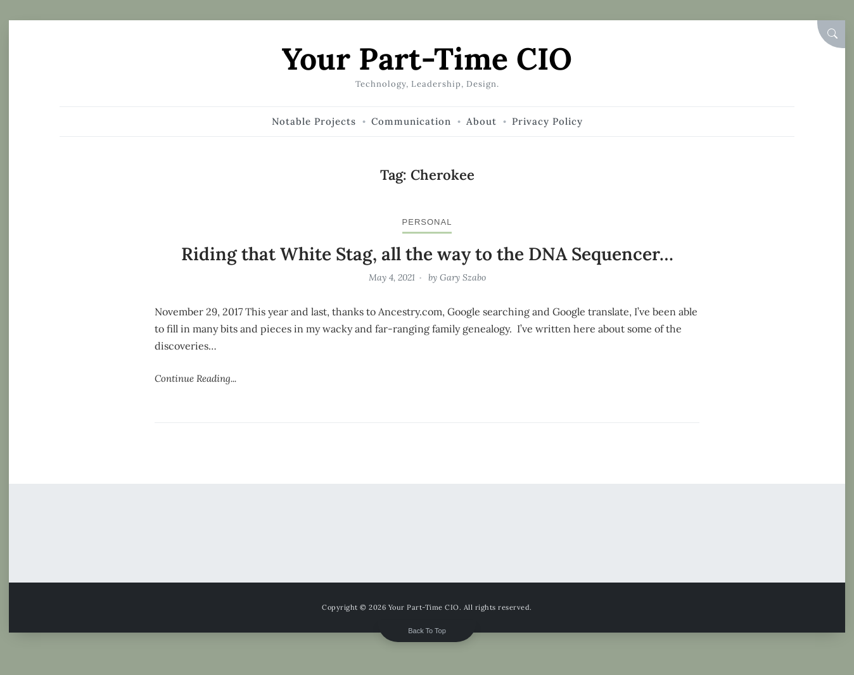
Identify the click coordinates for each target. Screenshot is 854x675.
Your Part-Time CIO (427, 58)
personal (427, 222)
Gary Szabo (463, 277)
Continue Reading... (195, 378)
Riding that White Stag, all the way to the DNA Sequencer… (427, 254)
